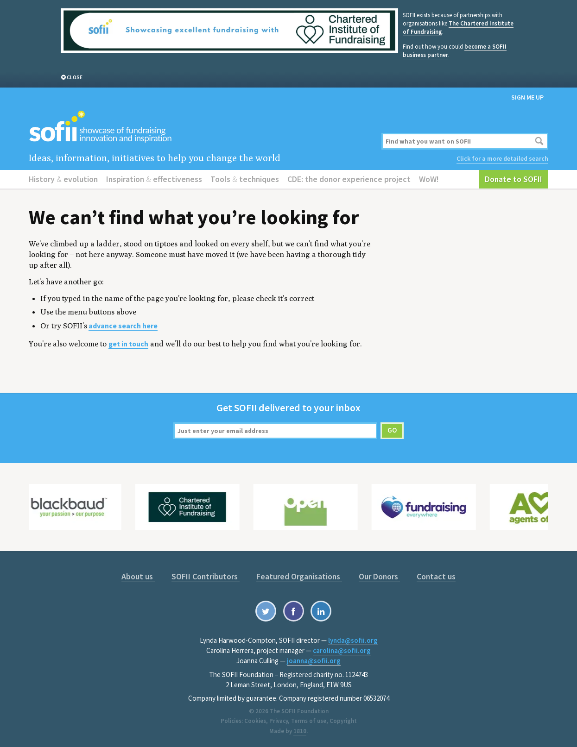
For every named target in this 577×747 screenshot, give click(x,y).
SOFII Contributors (205, 576)
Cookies (255, 721)
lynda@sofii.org (353, 640)
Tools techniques (244, 179)
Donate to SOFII (513, 179)
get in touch (128, 343)
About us (138, 576)
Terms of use (308, 721)
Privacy (278, 721)
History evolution (63, 179)
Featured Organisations (299, 576)
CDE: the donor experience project (349, 179)
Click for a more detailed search (502, 158)
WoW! (429, 179)
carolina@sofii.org (342, 650)
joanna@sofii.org (314, 660)
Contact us (436, 576)
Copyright (343, 721)
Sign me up (527, 97)
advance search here (123, 325)
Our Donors (379, 576)
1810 (299, 731)
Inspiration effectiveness (154, 179)
